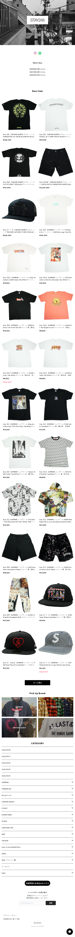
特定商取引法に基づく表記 (11, 919)
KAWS (4, 854)
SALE (3, 873)
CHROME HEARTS (8, 802)
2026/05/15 (6, 769)
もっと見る (37, 683)
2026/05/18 (6, 750)
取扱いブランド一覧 (9, 860)
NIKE (3, 834)
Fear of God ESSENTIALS (11, 847)
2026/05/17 (6, 756)
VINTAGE (5, 841)
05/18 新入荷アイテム (37, 69)
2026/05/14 (6, 776)
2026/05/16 (6, 763)
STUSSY (5, 808)
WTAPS (4, 821)
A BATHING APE (7, 828)
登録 (50, 903)
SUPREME (5, 782)
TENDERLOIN (6, 789)
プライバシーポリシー (10, 915)
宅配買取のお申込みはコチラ (37, 883)
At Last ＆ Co (6, 795)
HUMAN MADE (7, 815)
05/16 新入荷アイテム (37, 75)
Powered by (37, 926)
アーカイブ (6, 867)
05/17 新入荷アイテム (37, 72)
